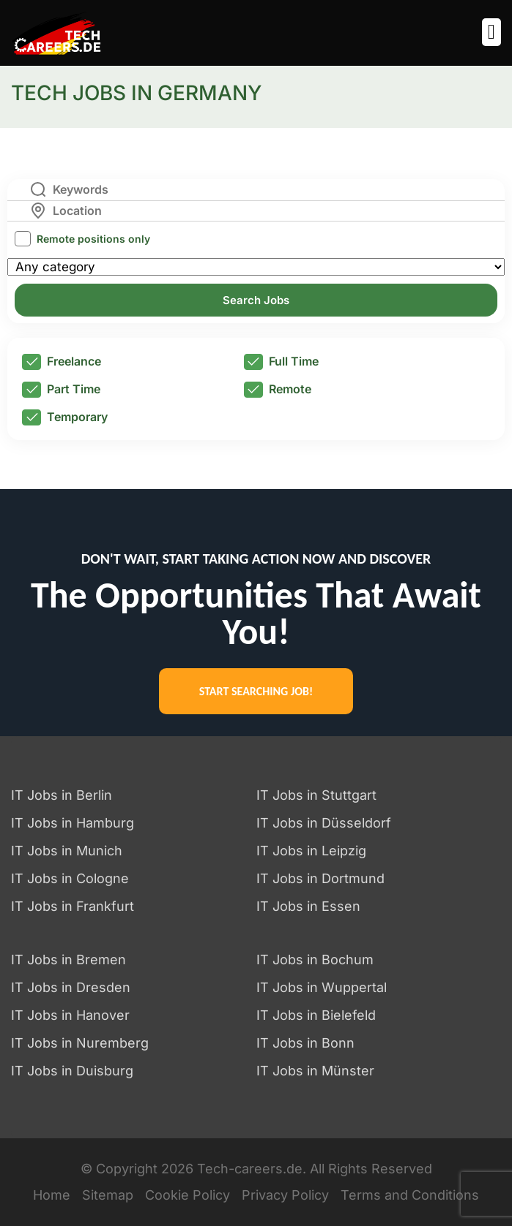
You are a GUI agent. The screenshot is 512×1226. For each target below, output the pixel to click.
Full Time (281, 362)
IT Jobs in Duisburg (72, 1070)
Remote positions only (93, 238)
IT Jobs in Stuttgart (316, 795)
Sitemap (107, 1195)
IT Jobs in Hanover (70, 1015)
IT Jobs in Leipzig (311, 850)
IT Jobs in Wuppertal (321, 987)
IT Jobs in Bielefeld (316, 1015)
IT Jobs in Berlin (61, 795)
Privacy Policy (285, 1195)
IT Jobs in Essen (308, 906)
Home (51, 1195)
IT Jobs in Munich (66, 850)
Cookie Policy (187, 1195)
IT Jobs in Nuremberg (80, 1043)
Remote (277, 390)
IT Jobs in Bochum (315, 959)
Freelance (61, 362)
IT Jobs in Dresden (70, 987)
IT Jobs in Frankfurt (72, 906)
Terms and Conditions (410, 1195)
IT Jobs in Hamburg (72, 822)
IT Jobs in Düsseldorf (323, 822)
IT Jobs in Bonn (305, 1043)
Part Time (61, 390)
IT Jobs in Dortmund (320, 878)
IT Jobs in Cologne (70, 878)
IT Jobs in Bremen (68, 959)
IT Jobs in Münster (315, 1070)
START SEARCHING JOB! (256, 691)
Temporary (65, 417)
